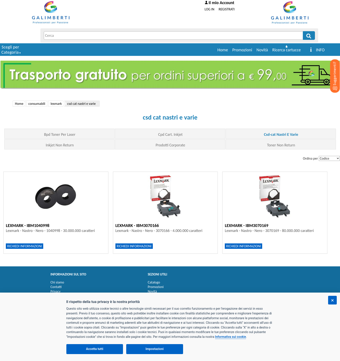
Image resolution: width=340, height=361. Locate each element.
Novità (262, 49)
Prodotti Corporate (170, 145)
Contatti (56, 287)
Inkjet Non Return (60, 145)
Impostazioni (154, 349)
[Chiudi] (332, 300)
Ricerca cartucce (286, 49)
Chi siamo (57, 282)
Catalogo (154, 282)
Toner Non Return (281, 145)
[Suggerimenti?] (331, 69)
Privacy (56, 291)
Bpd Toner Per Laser (59, 134)
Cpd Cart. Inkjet (170, 134)
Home (222, 49)
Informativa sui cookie (230, 337)
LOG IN (209, 9)
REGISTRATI (227, 9)
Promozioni (242, 49)
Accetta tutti (94, 349)
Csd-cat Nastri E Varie (281, 134)
